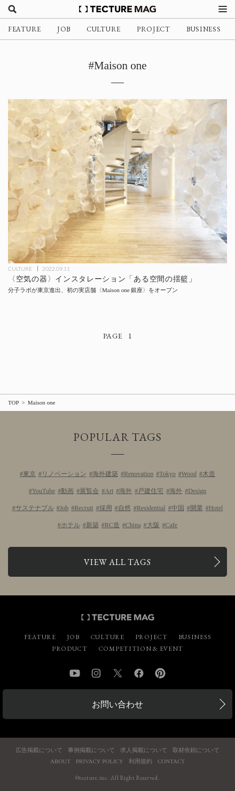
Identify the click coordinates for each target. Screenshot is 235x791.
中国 (177, 508)
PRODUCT (70, 648)
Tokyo (167, 474)
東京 (29, 474)
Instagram (96, 673)
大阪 (153, 525)
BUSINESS (203, 29)
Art (109, 491)
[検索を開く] (12, 9)
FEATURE (24, 29)
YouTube (44, 491)
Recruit (83, 508)
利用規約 (140, 761)
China (133, 525)
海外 (125, 491)
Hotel (216, 508)
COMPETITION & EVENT (140, 648)
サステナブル (34, 508)
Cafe (172, 525)
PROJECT (153, 29)
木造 (208, 474)
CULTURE (104, 29)
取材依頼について (196, 750)
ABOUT (60, 761)
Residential (151, 508)
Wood (189, 474)
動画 (67, 491)
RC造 (112, 525)
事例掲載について (91, 750)
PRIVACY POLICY (99, 761)
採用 (105, 508)
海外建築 (105, 474)
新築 (92, 525)
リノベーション (64, 474)
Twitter (117, 673)
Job (64, 508)
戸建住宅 (150, 491)
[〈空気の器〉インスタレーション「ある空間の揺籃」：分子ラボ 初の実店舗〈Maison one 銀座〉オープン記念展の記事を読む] (117, 181)
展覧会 (89, 491)
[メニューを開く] (222, 9)
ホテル (70, 525)
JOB (63, 29)
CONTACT (171, 761)
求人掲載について (143, 750)
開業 (196, 508)
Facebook (139, 673)
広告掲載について (38, 750)
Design (197, 491)
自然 (124, 508)
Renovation (138, 474)
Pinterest (160, 673)
